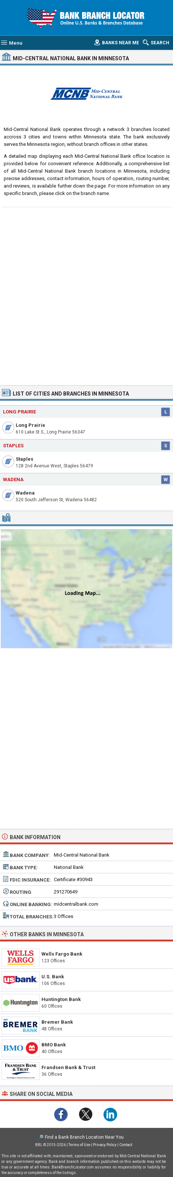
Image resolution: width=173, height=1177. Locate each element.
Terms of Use (79, 1145)
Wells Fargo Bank (61, 954)
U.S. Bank (52, 976)
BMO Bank (53, 1045)
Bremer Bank (57, 1022)
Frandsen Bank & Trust (68, 1067)
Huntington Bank (61, 999)
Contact (125, 1145)
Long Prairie (30, 425)
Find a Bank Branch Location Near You (84, 1137)
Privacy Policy (105, 1145)
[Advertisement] (86, 295)
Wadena (25, 493)
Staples (24, 459)
